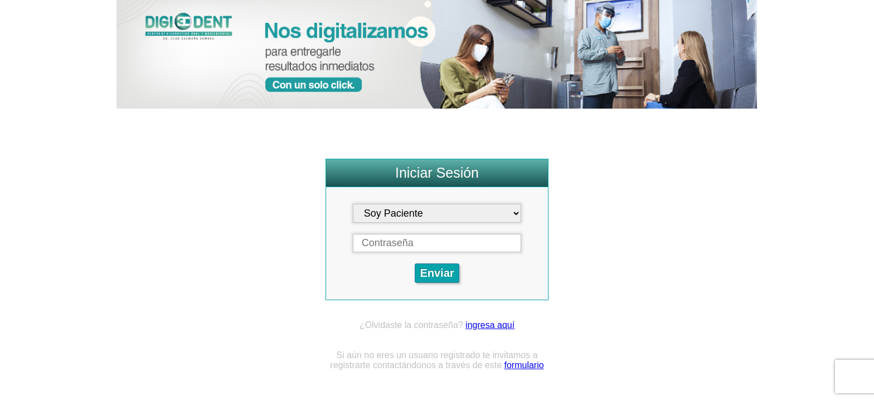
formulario (524, 365)
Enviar (437, 273)
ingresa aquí (489, 325)
